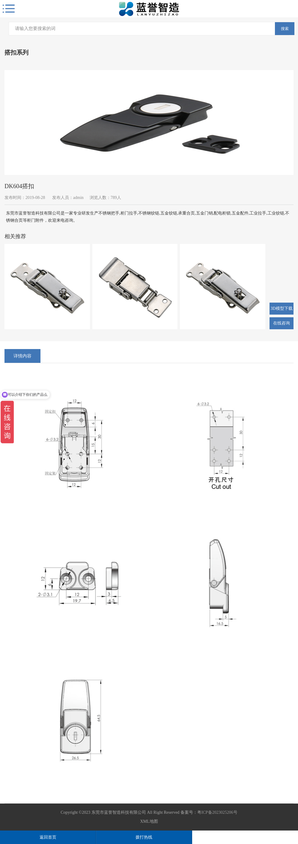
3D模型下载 (281, 308)
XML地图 (149, 821)
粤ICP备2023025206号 (217, 812)
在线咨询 (281, 323)
